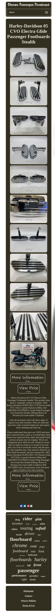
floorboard (21, 539)
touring (26, 528)
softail (41, 528)
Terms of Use (28, 605)
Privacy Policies (28, 600)
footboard (20, 551)
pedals (45, 541)
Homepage (28, 591)
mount (37, 541)
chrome (19, 545)
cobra (14, 529)
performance (19, 575)
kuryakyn (17, 523)
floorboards (21, 559)
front (37, 565)
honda (19, 534)
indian (43, 576)
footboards (32, 555)
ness (28, 524)
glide (38, 519)
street (32, 579)
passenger (28, 570)
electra (34, 524)
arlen (42, 524)
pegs (42, 546)
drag (17, 519)
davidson (22, 555)
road (33, 546)
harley (40, 559)
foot (41, 551)
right (24, 579)
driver (30, 533)
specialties (33, 576)
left (29, 565)
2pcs (39, 535)
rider (27, 518)
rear (33, 551)
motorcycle (20, 566)
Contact (28, 596)
